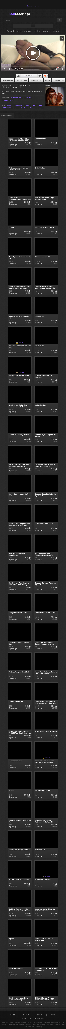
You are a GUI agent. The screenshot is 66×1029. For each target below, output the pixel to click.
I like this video (18, 76)
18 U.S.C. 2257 (39, 1018)
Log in (37, 6)
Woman (33, 108)
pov (16, 108)
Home (13, 1015)
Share (47, 80)
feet (34, 105)
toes (40, 105)
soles (28, 105)
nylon (9, 105)
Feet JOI (28, 98)
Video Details (7, 80)
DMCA (24, 1018)
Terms (53, 1015)
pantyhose (18, 105)
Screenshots (36, 80)
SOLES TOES (8, 100)
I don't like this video (39, 76)
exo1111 (48, 85)
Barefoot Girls (16, 98)
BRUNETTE (7, 108)
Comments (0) (58, 80)
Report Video (22, 80)
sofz (40, 108)
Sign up (29, 6)
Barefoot (24, 108)
